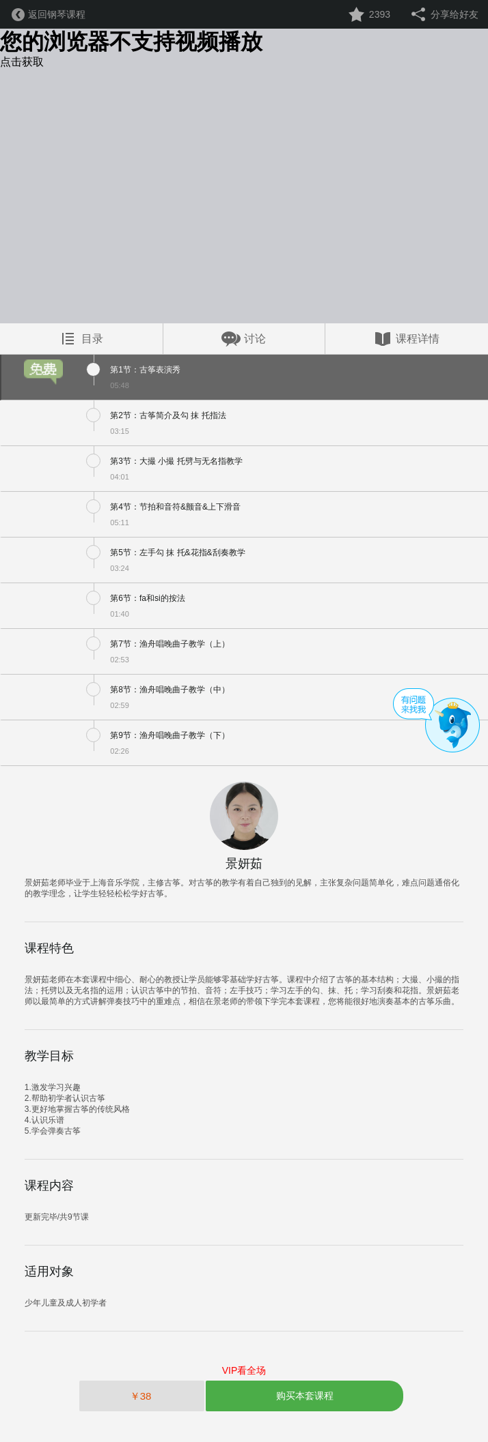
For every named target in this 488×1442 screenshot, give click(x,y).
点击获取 (22, 62)
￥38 (142, 1396)
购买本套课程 (305, 1395)
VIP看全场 (244, 1370)
